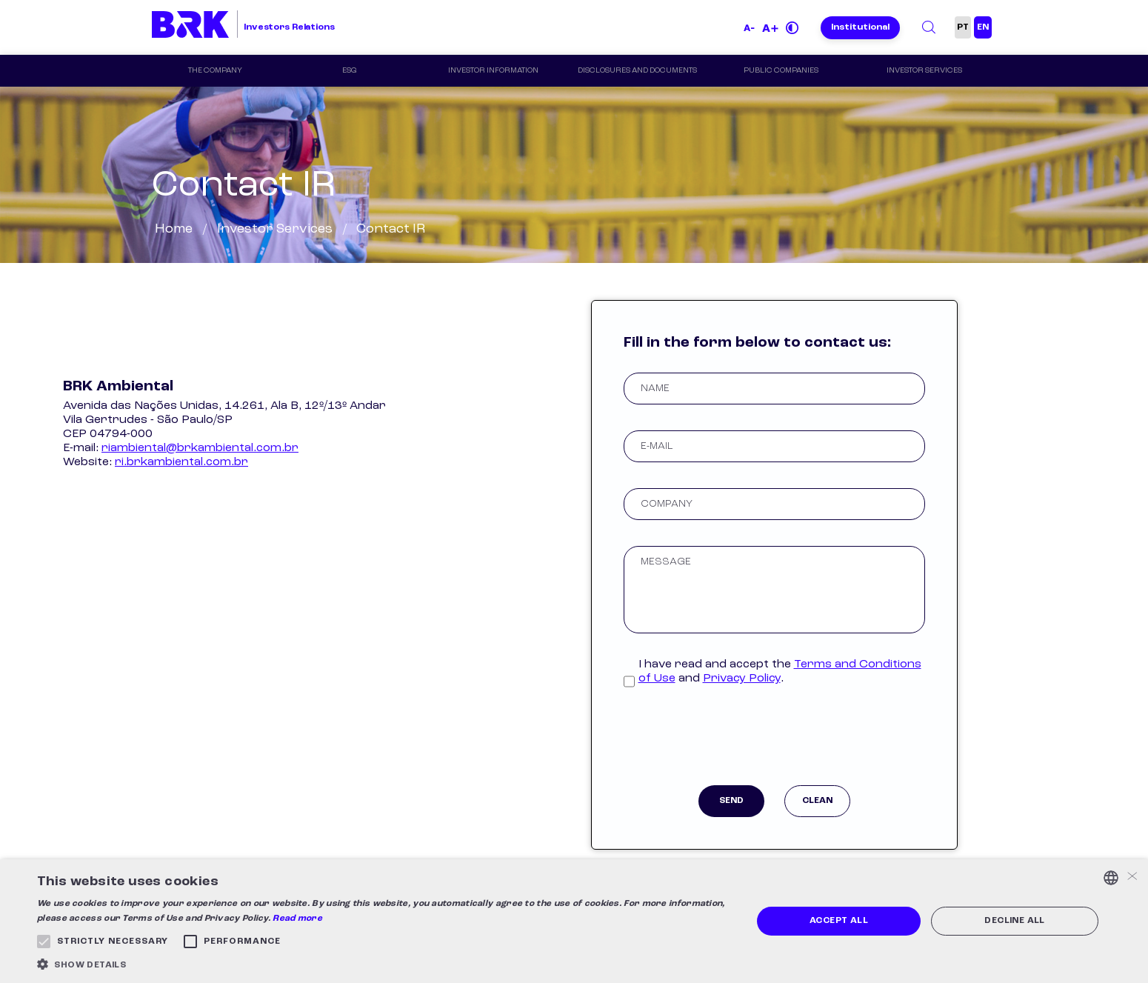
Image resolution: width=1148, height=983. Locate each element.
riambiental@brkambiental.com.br (199, 448)
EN (983, 27)
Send (731, 800)
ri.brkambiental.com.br (181, 462)
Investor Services (924, 71)
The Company (215, 71)
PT (963, 27)
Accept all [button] (839, 920)
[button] (383, 964)
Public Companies (780, 71)
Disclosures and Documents (637, 71)
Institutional (860, 27)
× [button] (1131, 877)
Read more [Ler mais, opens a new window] (297, 918)
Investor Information (493, 71)
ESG (349, 71)
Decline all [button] (1014, 920)
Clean (817, 800)
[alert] (574, 921)
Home (174, 229)
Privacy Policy (742, 678)
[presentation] (774, 741)
